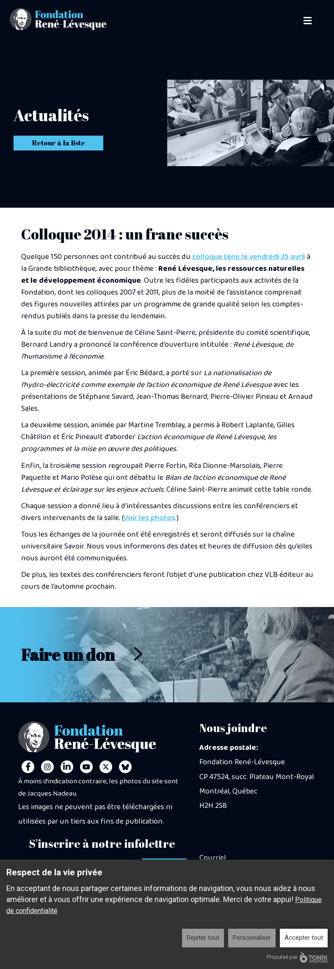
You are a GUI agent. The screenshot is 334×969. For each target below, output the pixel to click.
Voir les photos (149, 518)
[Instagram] (47, 766)
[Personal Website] (125, 766)
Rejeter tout (203, 937)
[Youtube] (86, 766)
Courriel (212, 858)
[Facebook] (28, 766)
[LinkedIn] (67, 766)
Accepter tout (303, 937)
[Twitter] (105, 766)
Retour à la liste (58, 143)
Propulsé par (297, 957)
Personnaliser (252, 937)
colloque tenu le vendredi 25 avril (248, 257)
